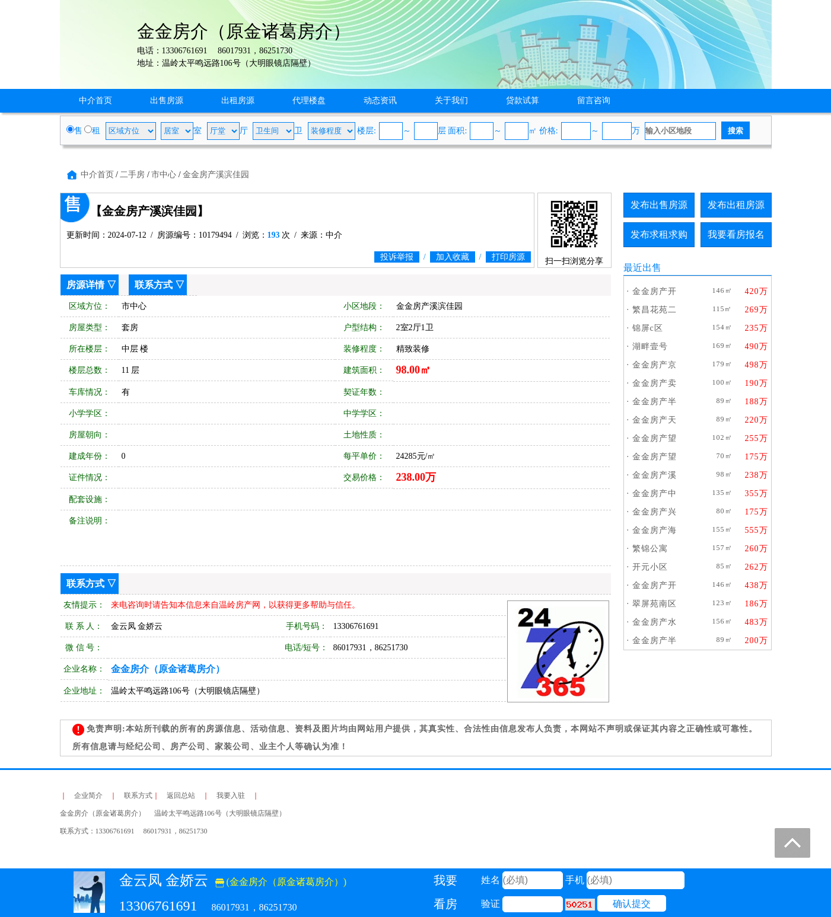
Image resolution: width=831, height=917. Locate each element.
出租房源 (237, 100)
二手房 (132, 174)
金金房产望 (654, 438)
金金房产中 (654, 493)
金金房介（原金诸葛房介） (168, 669)
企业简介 (88, 795)
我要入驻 (230, 795)
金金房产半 (654, 401)
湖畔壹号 (650, 346)
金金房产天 (654, 420)
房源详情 (85, 285)
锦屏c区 (647, 328)
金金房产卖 (654, 383)
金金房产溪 (654, 475)
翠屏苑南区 (654, 603)
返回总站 (181, 795)
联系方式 (154, 285)
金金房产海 (654, 530)
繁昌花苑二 (654, 309)
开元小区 (650, 567)
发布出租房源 (736, 205)
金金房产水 (654, 622)
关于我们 (451, 100)
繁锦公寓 (650, 548)
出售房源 (166, 100)
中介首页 (95, 100)
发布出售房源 (659, 205)
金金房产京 (654, 364)
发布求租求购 (659, 234)
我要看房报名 (736, 234)
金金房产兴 (654, 511)
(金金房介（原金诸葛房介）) (281, 882)
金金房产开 (654, 291)
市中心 (163, 174)
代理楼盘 (309, 100)
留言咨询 (593, 100)
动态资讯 (380, 100)
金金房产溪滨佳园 (216, 174)
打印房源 (508, 257)
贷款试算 (522, 100)
